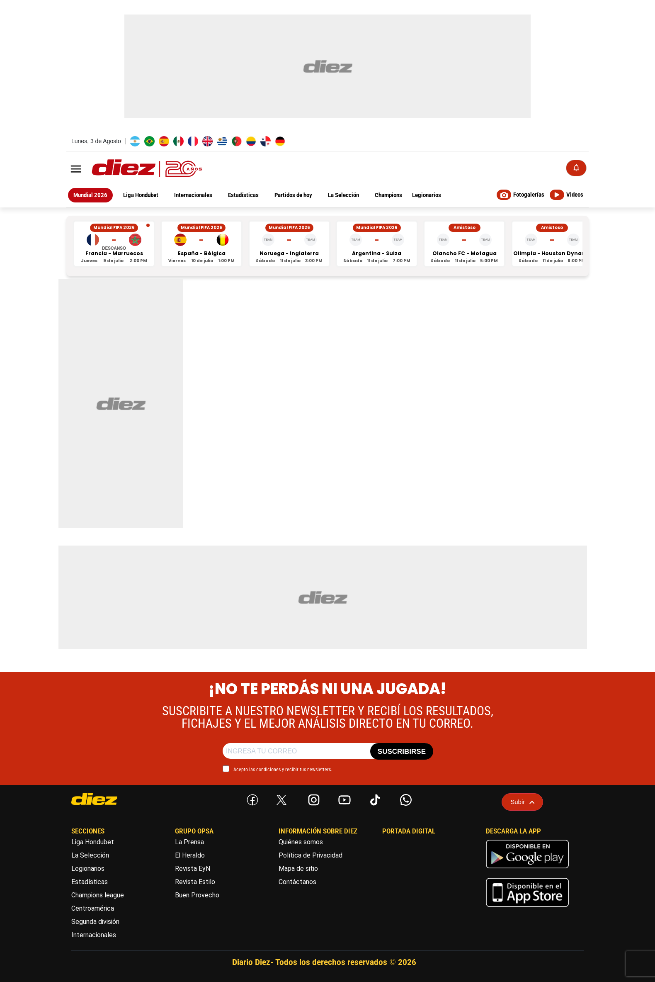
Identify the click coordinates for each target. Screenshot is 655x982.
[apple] (527, 908)
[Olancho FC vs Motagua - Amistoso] (464, 244)
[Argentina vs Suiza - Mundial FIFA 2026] (376, 244)
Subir (522, 801)
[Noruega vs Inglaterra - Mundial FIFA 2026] (289, 244)
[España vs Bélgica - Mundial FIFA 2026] (201, 244)
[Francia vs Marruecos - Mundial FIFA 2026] (114, 244)
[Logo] (128, 168)
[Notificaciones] (576, 168)
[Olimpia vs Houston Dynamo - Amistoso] (552, 244)
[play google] (527, 870)
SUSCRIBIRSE (402, 751)
